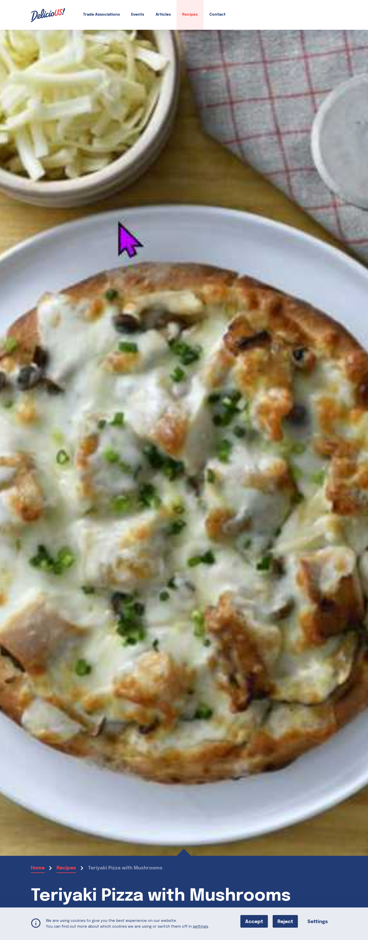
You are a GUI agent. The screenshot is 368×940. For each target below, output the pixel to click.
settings (200, 926)
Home (38, 868)
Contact (217, 15)
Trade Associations (101, 15)
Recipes (190, 15)
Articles (163, 15)
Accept (254, 921)
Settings (317, 921)
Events (137, 15)
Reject (285, 921)
